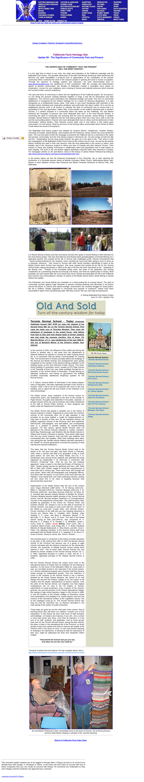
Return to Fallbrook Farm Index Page (71, 740)
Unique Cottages (39, 43)
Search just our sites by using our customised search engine (57, 23)
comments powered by (13, 776)
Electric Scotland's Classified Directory (65, 43)
